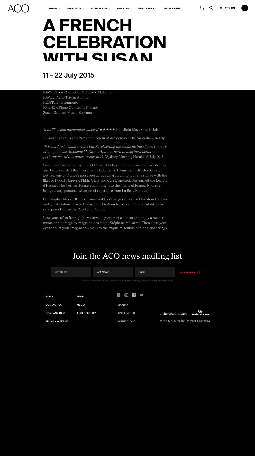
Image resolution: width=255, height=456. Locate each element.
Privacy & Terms (57, 321)
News (49, 296)
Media (81, 304)
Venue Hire (146, 8)
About (53, 8)
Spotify (122, 304)
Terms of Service (159, 280)
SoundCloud (126, 321)
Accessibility (86, 313)
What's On (74, 8)
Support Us (99, 8)
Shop (80, 296)
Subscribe (190, 272)
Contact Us (53, 304)
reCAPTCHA (111, 280)
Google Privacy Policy (136, 280)
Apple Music (126, 313)
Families (123, 8)
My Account (172, 8)
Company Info (55, 313)
